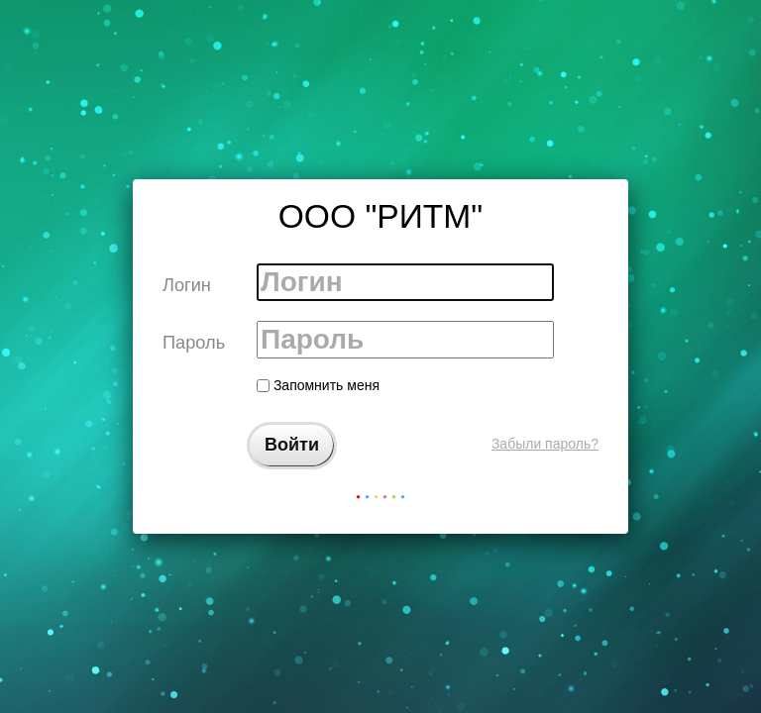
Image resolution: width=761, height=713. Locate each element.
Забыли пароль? (544, 444)
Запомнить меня (318, 385)
